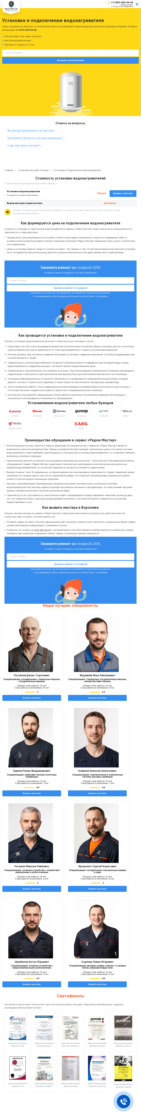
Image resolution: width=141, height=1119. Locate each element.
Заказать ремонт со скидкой (70, 288)
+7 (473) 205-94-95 (122, 2)
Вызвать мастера (123, 193)
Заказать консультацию (70, 60)
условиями (102, 296)
